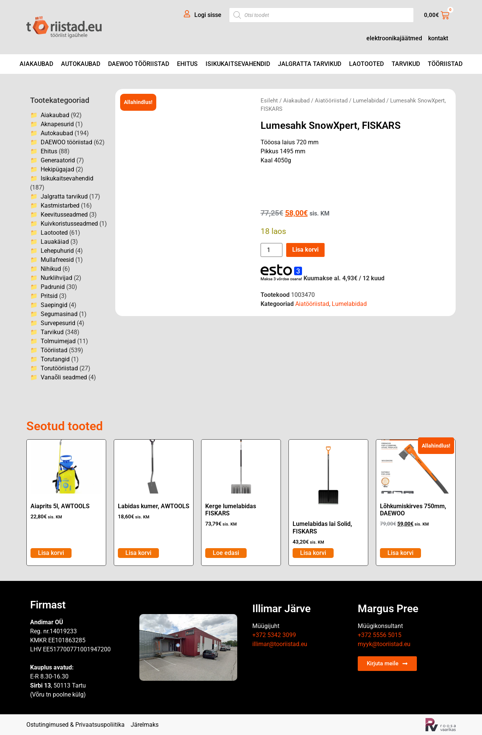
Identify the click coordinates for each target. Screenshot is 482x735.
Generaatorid (58, 160)
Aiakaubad (36, 63)
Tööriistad (445, 63)
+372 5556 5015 (379, 635)
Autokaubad (80, 63)
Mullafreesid (57, 259)
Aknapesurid (57, 124)
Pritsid (49, 296)
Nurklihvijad (56, 277)
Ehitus (187, 63)
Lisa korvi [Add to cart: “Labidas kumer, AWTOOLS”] (138, 552)
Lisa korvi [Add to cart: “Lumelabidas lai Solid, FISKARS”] (313, 552)
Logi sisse (207, 14)
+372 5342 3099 (274, 635)
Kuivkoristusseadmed (69, 223)
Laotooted (366, 63)
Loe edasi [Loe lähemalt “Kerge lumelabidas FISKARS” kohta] (226, 552)
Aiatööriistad (331, 100)
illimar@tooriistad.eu (279, 644)
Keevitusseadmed (64, 214)
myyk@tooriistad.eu (384, 644)
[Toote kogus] (271, 250)
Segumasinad (59, 314)
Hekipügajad (57, 169)
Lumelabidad (369, 100)
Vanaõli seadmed (64, 377)
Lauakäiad (55, 241)
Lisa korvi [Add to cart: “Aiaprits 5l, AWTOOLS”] (51, 552)
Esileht (269, 100)
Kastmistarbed (60, 205)
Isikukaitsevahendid (238, 63)
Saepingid (54, 305)
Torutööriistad (59, 368)
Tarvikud (406, 63)
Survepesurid (58, 323)
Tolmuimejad (58, 341)
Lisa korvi (305, 249)
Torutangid (55, 359)
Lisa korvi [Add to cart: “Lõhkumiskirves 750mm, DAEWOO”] (400, 552)
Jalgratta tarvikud (309, 63)
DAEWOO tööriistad (138, 63)
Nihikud (51, 268)
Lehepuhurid (57, 250)
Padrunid (53, 286)
